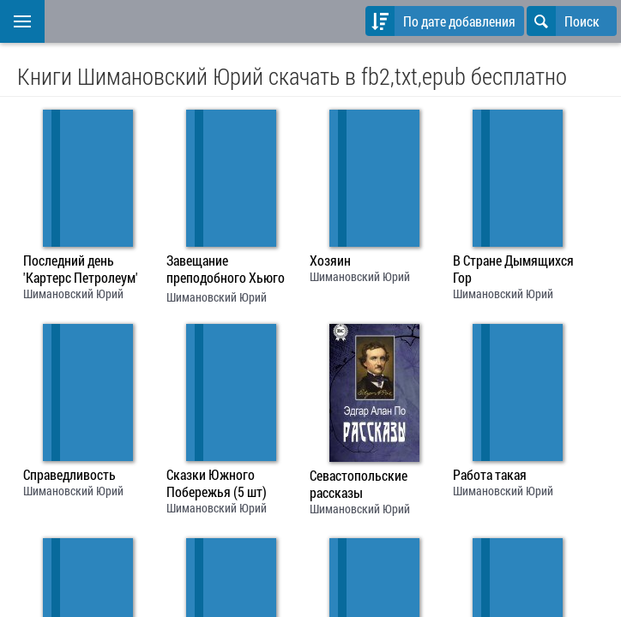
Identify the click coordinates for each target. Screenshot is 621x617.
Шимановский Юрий (73, 293)
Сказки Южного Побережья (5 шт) (216, 483)
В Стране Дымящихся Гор (513, 269)
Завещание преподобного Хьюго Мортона (225, 271)
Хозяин (330, 260)
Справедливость (69, 474)
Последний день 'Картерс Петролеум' (80, 269)
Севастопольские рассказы (358, 484)
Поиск (563, 21)
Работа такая (490, 474)
